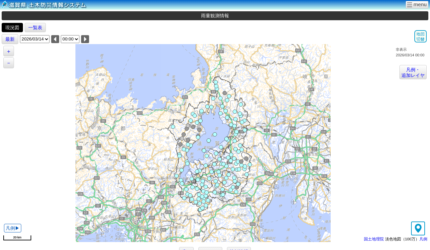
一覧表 (35, 27)
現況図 (12, 27)
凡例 (423, 239)
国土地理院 (374, 239)
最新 (10, 39)
